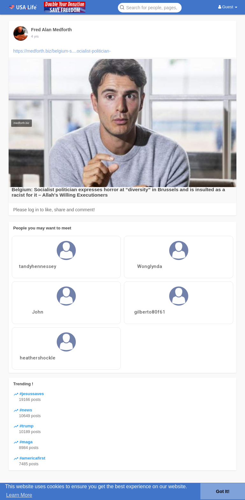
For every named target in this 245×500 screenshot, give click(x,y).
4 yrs (35, 36)
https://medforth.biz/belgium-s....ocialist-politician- (62, 51)
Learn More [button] (19, 495)
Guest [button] (228, 6)
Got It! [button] (222, 491)
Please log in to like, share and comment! (54, 209)
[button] (150, 7)
